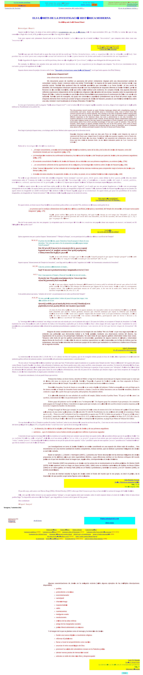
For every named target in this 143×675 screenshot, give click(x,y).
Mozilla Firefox (132, 4)
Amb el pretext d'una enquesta (94, 538)
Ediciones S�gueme (133, 669)
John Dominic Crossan (131, 480)
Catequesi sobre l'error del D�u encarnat (99, 532)
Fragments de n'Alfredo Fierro (38, 534)
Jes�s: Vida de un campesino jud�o (127, 482)
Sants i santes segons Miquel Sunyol (86, 536)
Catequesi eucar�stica (49, 532)
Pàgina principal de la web (109, 518)
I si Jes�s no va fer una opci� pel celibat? (108, 231)
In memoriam (40, 538)
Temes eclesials (77, 530)
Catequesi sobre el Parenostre (71, 532)
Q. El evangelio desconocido (125, 350)
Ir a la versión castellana (22, 2)
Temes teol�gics (51, 530)
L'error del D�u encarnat (108, 49)
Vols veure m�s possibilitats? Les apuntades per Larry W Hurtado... (108, 199)
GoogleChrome (132, 5)
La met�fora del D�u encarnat (108, 48)
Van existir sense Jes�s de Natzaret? (73, 70)
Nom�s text (22, 5)
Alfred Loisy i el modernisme (82, 534)
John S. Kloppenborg (130, 348)
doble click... (89, 4)
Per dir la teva (38, 520)
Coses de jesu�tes (91, 530)
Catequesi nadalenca (30, 532)
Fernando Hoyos (70, 538)
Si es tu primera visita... (128, 8)
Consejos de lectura (13, 8)
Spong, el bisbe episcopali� (101, 534)
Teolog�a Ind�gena (52, 538)
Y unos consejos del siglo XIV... (71, 8)
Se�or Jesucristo (133, 662)
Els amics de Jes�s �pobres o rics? (58, 536)
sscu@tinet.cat (11, 521)
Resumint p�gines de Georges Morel (61, 534)
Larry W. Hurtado (134, 660)
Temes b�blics (65, 530)
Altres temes (109, 523)
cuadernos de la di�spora (72, 32)
